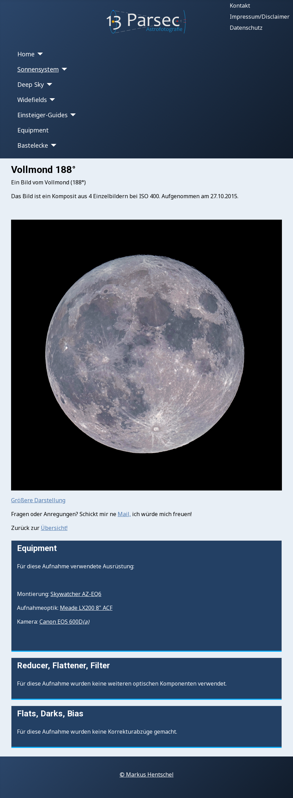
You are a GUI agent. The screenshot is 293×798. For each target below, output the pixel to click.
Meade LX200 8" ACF (86, 608)
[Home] (39, 54)
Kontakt (240, 5)
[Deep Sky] (48, 84)
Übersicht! (54, 528)
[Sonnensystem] (63, 69)
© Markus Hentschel (147, 774)
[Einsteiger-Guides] (71, 114)
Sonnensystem (38, 69)
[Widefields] (51, 99)
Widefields (32, 99)
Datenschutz (246, 27)
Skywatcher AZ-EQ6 (76, 594)
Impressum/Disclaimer (260, 16)
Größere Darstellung (38, 500)
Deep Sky (30, 84)
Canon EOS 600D (64, 621)
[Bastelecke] (52, 145)
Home (26, 54)
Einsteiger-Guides (42, 115)
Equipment (33, 130)
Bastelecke (32, 145)
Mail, (124, 514)
